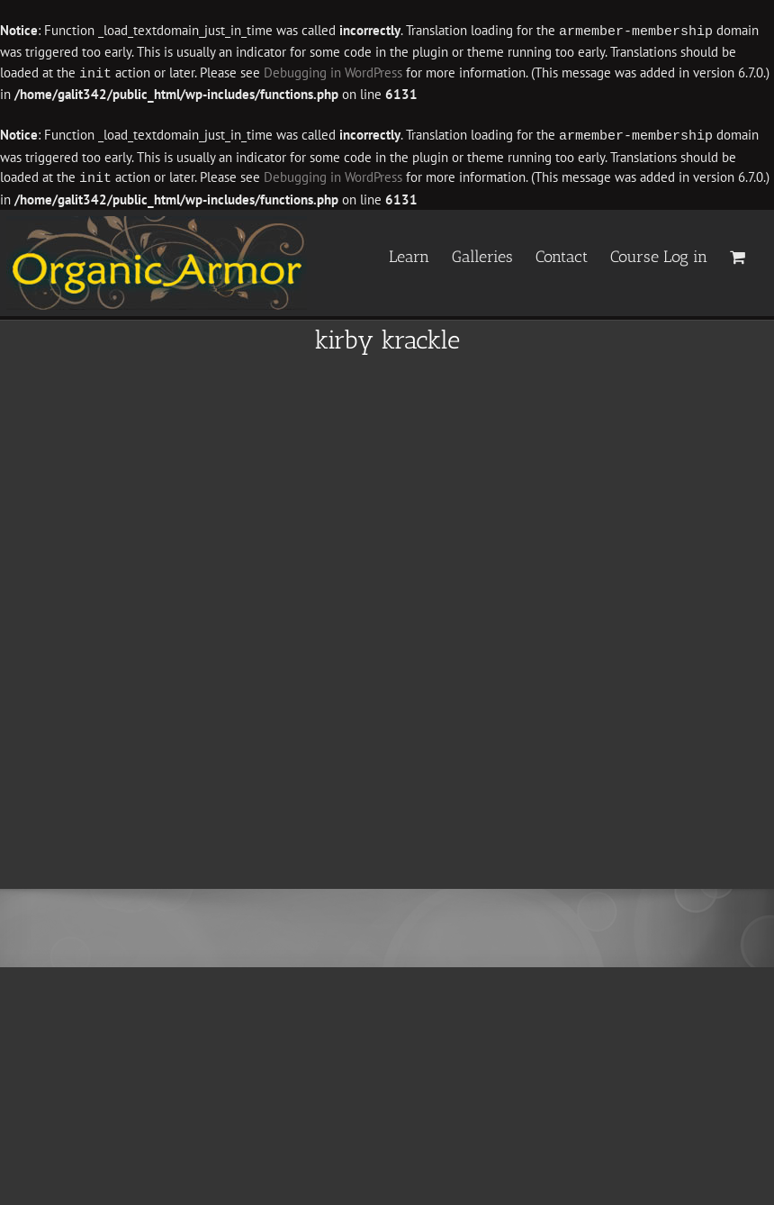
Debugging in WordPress (333, 72)
